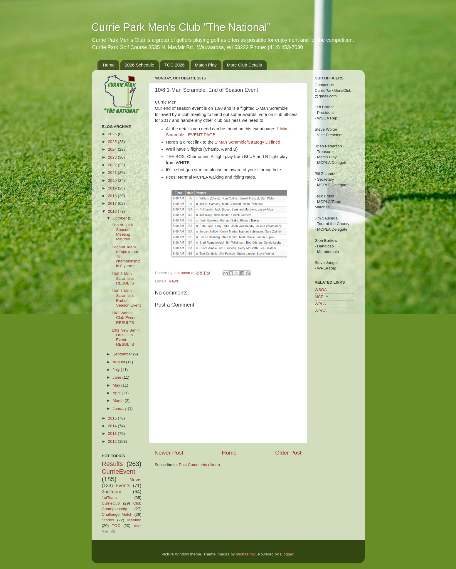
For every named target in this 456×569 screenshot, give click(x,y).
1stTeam (109, 497)
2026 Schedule (139, 64)
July (117, 369)
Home (109, 64)
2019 (113, 188)
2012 (113, 441)
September (123, 354)
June (117, 377)
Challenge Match (117, 514)
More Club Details (244, 64)
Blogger (286, 554)
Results (112, 463)
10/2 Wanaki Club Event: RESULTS (124, 318)
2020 (113, 180)
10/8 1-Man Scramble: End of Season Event (126, 298)
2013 (113, 433)
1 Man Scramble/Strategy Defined (247, 142)
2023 (113, 157)
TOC (116, 525)
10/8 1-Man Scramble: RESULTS (123, 278)
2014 (113, 426)
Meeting (134, 520)
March (119, 400)
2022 (113, 165)
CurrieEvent (118, 471)
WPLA (320, 304)
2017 (113, 203)
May (117, 385)
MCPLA (322, 297)
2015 (113, 418)
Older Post (288, 453)
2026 (113, 134)
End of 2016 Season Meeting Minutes (122, 232)
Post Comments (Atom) (199, 464)
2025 (113, 141)
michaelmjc (246, 554)
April (117, 393)
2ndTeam (112, 491)
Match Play (206, 64)
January (120, 408)
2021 (113, 172)
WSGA (321, 289)
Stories (108, 520)
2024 (113, 149)
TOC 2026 (174, 64)
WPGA (321, 311)
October (120, 218)
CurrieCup (111, 503)
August (119, 362)
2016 (113, 211)
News (174, 281)
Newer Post (169, 453)
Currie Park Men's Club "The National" (181, 27)
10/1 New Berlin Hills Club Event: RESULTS (125, 337)
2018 (113, 196)
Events (123, 485)
